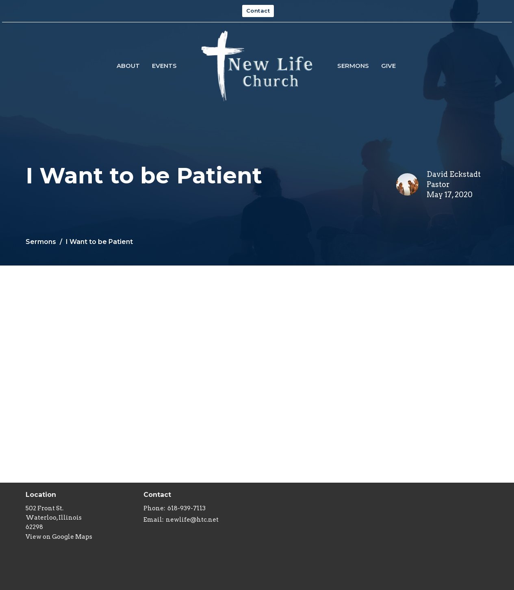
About (128, 66)
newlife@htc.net (192, 519)
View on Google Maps (59, 536)
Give (388, 66)
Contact (258, 10)
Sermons (353, 66)
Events (164, 66)
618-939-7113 (186, 508)
